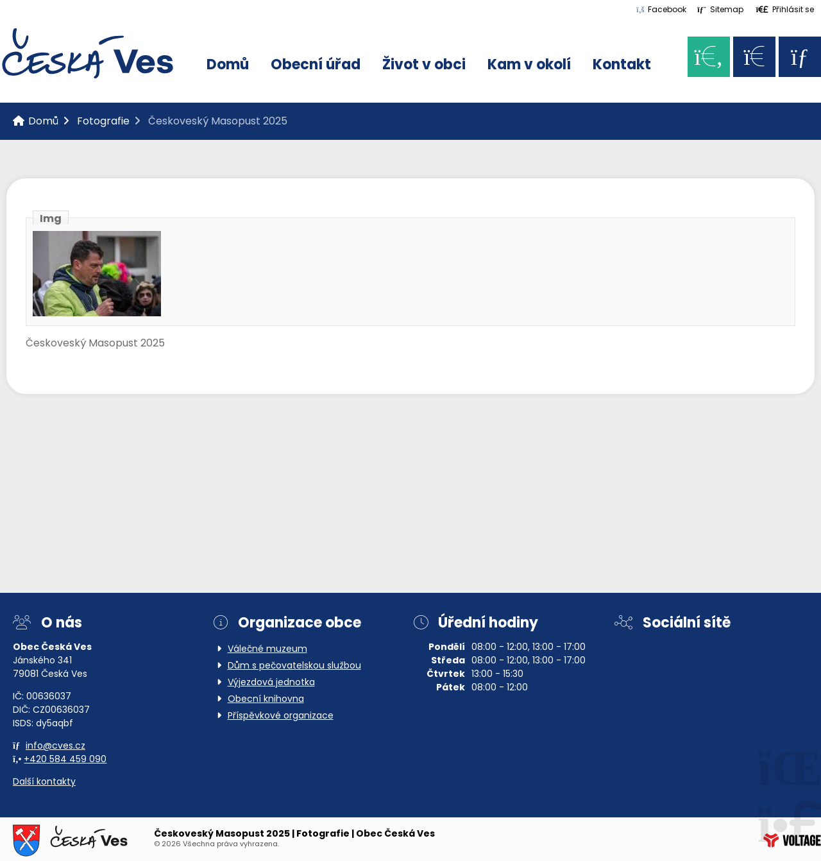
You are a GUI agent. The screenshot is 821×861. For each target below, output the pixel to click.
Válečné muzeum (267, 649)
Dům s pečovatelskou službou (294, 666)
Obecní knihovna (266, 699)
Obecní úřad (315, 65)
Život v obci (424, 65)
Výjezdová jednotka (271, 683)
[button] (785, 9)
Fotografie (103, 122)
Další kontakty (44, 782)
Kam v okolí (529, 65)
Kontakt (622, 65)
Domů (87, 53)
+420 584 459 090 (65, 760)
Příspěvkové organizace (281, 716)
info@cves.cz (55, 746)
